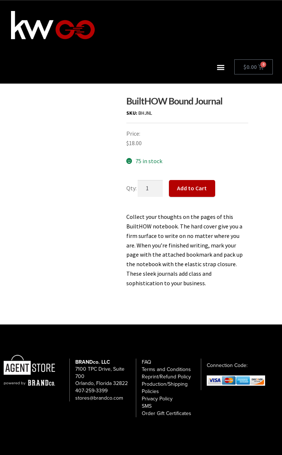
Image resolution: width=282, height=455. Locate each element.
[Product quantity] (150, 188)
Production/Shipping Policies (165, 388)
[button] (221, 67)
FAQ (146, 362)
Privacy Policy (157, 399)
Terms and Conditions (166, 369)
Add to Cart (192, 188)
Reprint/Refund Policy (166, 377)
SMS (147, 406)
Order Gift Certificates (166, 413)
